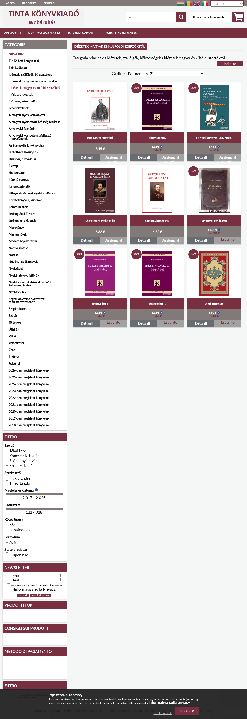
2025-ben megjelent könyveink (29, 377)
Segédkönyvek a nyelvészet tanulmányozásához (26, 300)
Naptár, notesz (18, 248)
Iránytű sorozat (19, 179)
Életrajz (13, 166)
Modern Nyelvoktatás (23, 241)
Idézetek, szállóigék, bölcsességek (134, 58)
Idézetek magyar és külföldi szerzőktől (35, 88)
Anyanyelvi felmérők (22, 128)
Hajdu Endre (20, 478)
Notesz (13, 255)
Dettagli (87, 157)
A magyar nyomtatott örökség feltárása (34, 122)
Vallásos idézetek (22, 94)
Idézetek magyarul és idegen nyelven (34, 81)
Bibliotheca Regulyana (23, 152)
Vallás (12, 336)
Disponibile (18, 555)
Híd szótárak (17, 173)
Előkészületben (18, 68)
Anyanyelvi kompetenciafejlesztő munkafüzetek (30, 137)
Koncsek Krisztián (24, 455)
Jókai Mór (17, 450)
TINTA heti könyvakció (24, 61)
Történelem (16, 322)
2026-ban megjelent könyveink (29, 370)
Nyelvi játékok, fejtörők (24, 275)
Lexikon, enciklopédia (22, 220)
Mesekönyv (16, 227)
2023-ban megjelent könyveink (29, 391)
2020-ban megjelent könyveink (29, 411)
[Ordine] (165, 73)
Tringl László (19, 483)
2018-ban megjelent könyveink (29, 425)
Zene (12, 350)
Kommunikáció (18, 207)
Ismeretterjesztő (19, 186)
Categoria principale (88, 58)
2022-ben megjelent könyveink (29, 398)
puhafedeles (19, 529)
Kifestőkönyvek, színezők (25, 200)
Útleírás (14, 329)
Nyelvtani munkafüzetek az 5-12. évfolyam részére (30, 283)
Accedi (10, 3)
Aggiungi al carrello (113, 158)
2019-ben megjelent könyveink (29, 418)
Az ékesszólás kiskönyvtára (26, 145)
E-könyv (14, 357)
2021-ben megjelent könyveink (29, 404)
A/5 (12, 542)
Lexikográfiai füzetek (22, 214)
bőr (12, 524)
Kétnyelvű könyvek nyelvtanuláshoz (32, 193)
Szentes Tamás (21, 465)
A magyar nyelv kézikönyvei (27, 115)
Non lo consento (163, 713)
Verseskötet (16, 343)
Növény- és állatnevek (23, 262)
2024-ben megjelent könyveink (29, 384)
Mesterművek (18, 234)
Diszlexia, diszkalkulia (22, 159)
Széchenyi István (23, 460)
